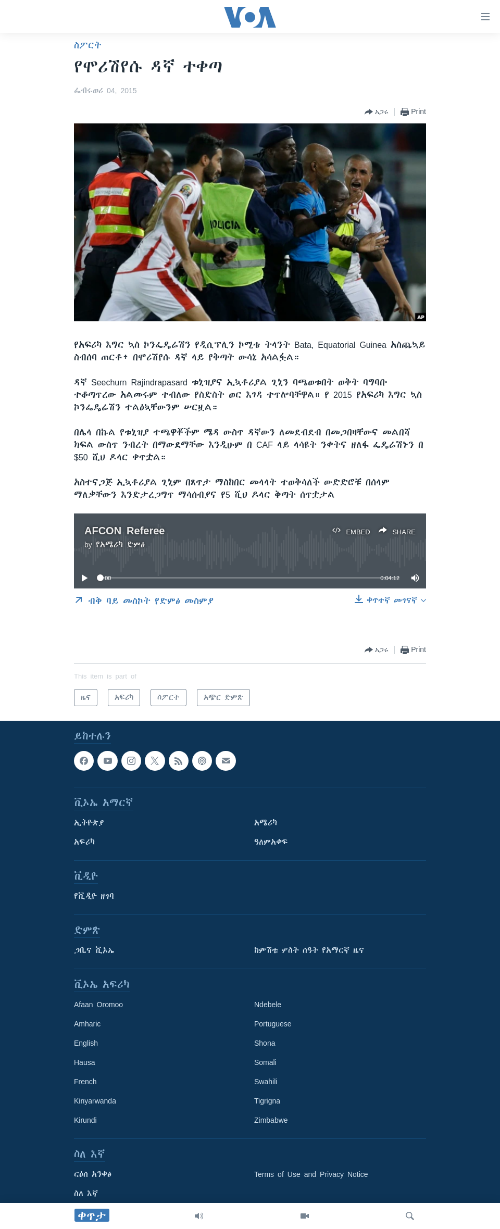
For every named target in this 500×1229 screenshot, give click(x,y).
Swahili (265, 1082)
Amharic (87, 1024)
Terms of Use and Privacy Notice (311, 1175)
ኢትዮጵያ (89, 823)
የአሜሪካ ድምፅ (120, 544)
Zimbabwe (271, 1120)
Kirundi (85, 1120)
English (86, 1043)
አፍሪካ (84, 842)
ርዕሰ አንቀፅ (92, 1175)
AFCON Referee (124, 530)
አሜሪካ (265, 823)
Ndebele (267, 1005)
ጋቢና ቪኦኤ (94, 951)
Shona (264, 1043)
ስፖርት (88, 45)
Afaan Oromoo (98, 1005)
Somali (265, 1063)
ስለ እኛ (86, 1194)
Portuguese (273, 1024)
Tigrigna (267, 1101)
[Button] (377, 112)
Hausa (84, 1063)
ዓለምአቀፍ (271, 842)
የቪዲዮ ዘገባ (94, 896)
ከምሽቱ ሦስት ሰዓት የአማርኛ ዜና (309, 951)
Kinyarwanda (95, 1101)
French (85, 1082)
